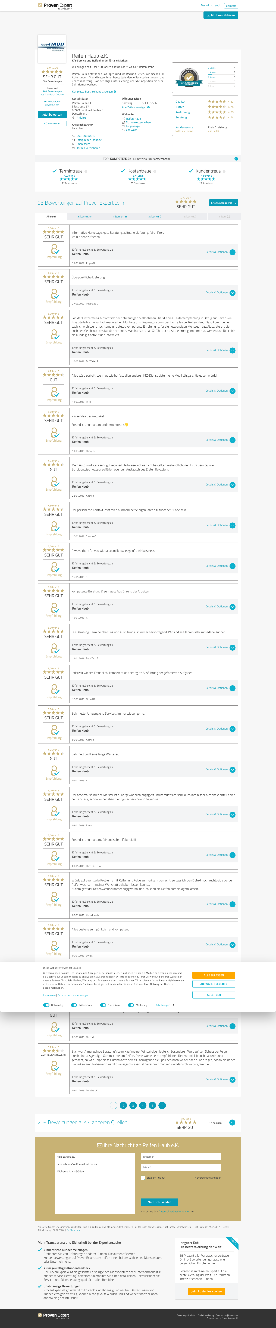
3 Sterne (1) (154, 216)
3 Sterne (211, 76)
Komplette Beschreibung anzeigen (93, 91)
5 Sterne (211, 67)
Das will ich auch (211, 5)
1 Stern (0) (224, 216)
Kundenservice (184, 127)
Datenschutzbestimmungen (73, 1311)
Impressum (49, 1311)
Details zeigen (162, 1321)
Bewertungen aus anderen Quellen (52, 93)
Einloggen (231, 5)
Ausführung (182, 112)
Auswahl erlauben (213, 1300)
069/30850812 (86, 136)
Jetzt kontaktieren (221, 15)
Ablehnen (214, 1311)
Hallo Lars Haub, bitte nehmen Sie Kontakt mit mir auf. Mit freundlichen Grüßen (95, 1183)
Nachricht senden (159, 1202)
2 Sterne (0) (189, 216)
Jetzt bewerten (52, 114)
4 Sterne (211, 72)
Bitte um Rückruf (156, 1177)
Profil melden (73, 1230)
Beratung (181, 117)
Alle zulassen (214, 1292)
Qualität (180, 101)
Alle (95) (51, 216)
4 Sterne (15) (120, 216)
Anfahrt (81, 117)
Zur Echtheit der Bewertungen (52, 103)
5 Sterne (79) (84, 216)
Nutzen (179, 107)
